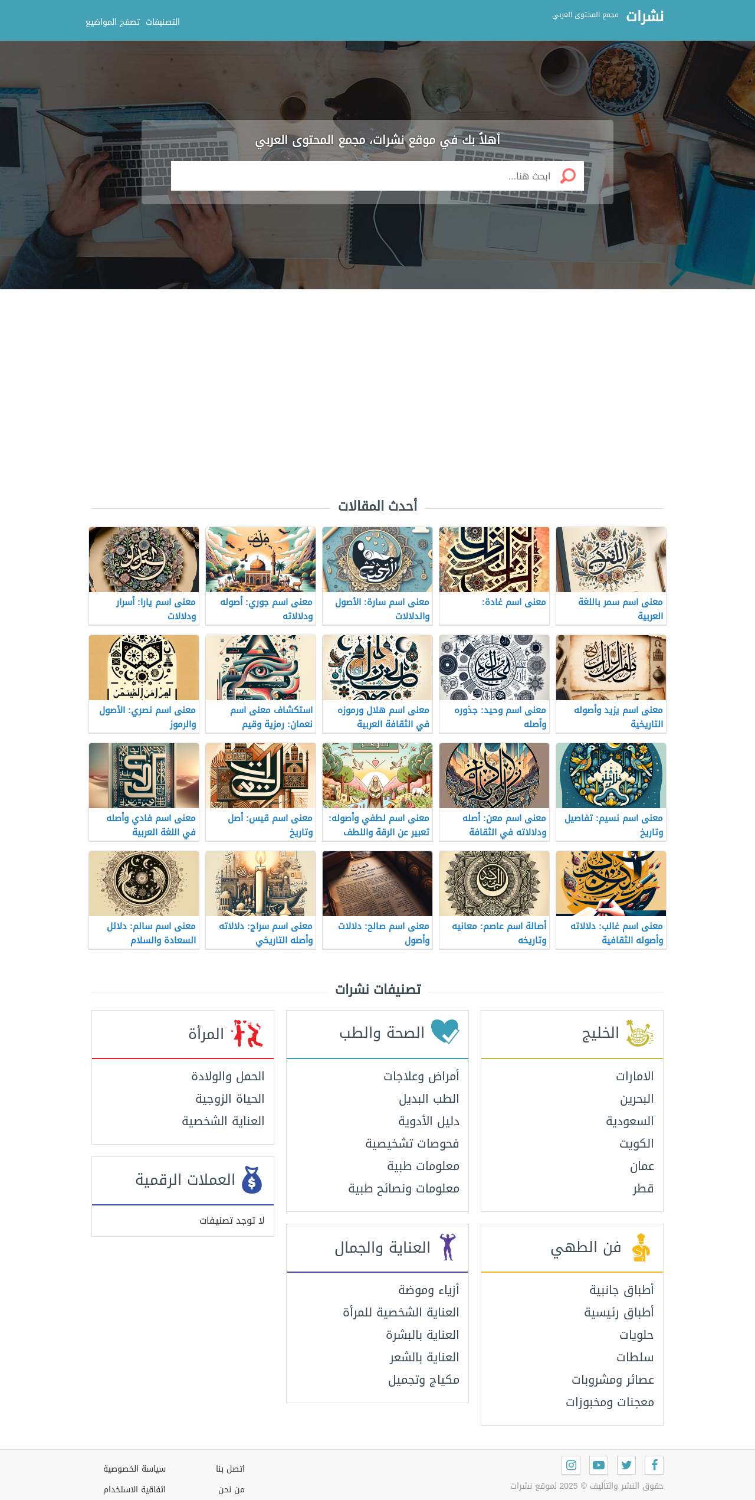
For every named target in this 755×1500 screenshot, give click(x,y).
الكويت (636, 1143)
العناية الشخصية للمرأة (401, 1312)
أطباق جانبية (621, 1290)
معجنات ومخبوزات (610, 1402)
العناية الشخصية (223, 1121)
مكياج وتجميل (423, 1379)
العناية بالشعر (424, 1357)
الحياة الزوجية (230, 1098)
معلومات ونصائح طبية (403, 1188)
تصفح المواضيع (113, 22)
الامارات (635, 1076)
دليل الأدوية (428, 1121)
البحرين (637, 1098)
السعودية (630, 1121)
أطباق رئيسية (619, 1312)
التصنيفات (163, 22)
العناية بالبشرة (422, 1334)
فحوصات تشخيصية (412, 1143)
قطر (643, 1188)
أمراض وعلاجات (421, 1076)
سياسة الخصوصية (134, 1469)
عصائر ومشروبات (613, 1379)
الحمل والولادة (228, 1076)
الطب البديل (429, 1098)
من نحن (231, 1489)
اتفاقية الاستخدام (134, 1489)
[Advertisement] (377, 383)
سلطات (635, 1357)
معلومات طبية (423, 1166)
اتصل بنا (230, 1469)
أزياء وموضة (428, 1290)
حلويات (636, 1334)
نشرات (645, 16)
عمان (642, 1166)
